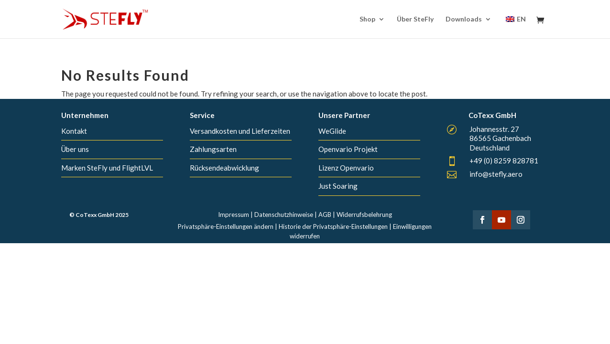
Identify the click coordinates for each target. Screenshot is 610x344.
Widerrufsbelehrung (364, 214)
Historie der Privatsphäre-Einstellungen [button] (333, 226)
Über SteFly (415, 19)
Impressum (233, 214)
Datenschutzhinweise (283, 214)
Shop (367, 19)
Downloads (464, 19)
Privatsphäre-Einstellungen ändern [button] (225, 226)
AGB (324, 214)
